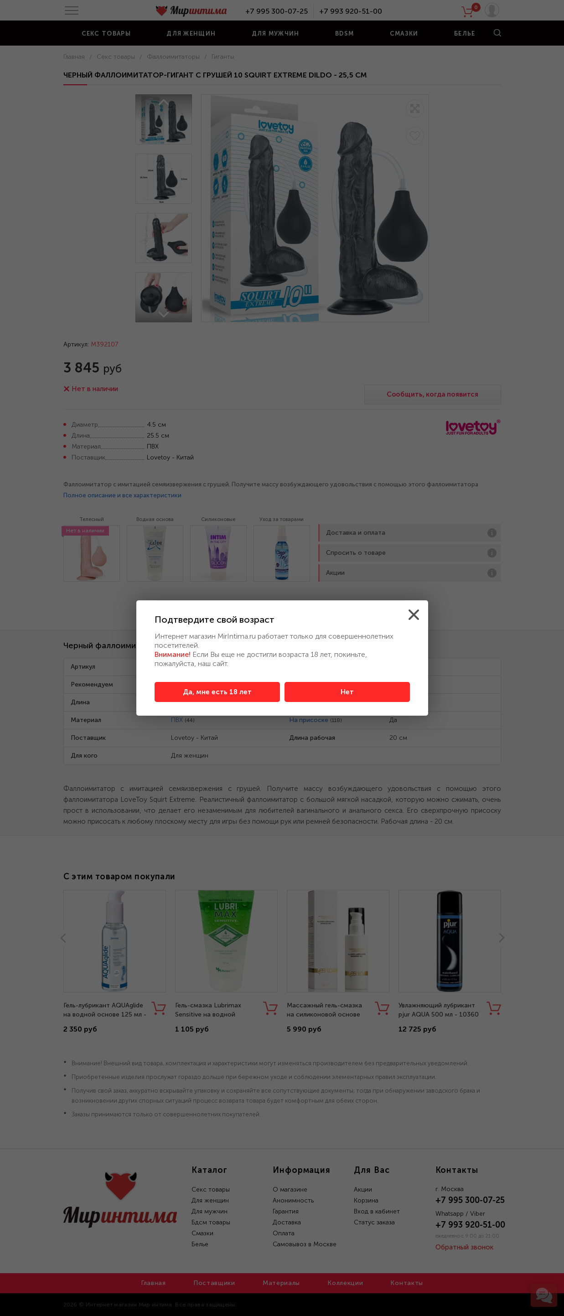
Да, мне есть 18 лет (217, 692)
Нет (347, 692)
